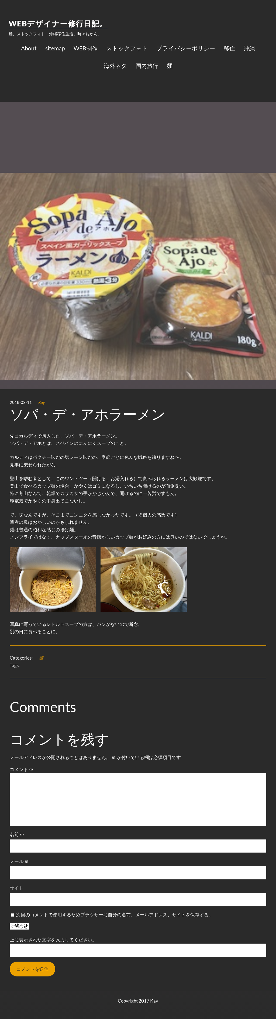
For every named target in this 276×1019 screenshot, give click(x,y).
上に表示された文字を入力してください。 (53, 939)
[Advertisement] (138, 117)
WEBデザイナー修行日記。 (58, 23)
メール (19, 861)
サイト (16, 888)
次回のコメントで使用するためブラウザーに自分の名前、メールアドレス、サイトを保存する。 (114, 914)
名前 (17, 834)
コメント (21, 769)
